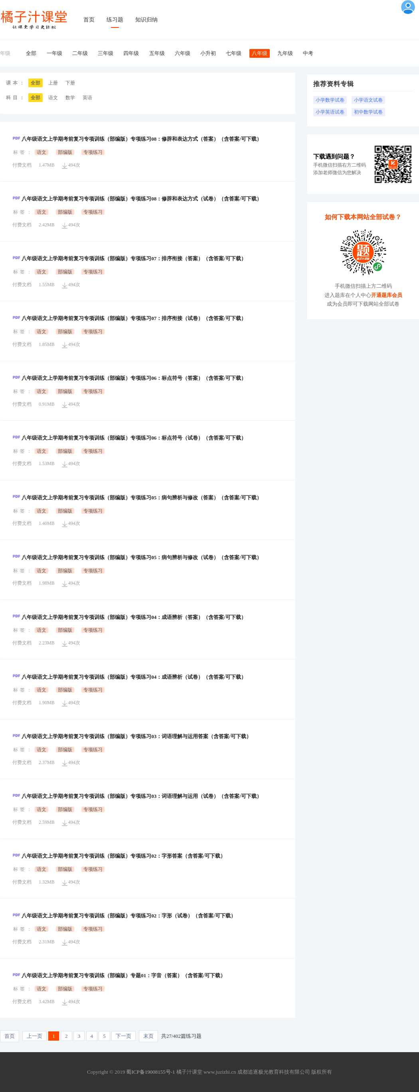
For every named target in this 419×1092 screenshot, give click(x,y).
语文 (53, 97)
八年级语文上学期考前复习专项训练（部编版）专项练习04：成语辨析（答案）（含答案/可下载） (129, 617)
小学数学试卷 (330, 100)
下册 (70, 83)
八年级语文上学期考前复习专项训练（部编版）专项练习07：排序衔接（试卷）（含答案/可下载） (129, 318)
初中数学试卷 (368, 112)
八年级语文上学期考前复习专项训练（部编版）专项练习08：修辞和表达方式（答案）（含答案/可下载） (137, 139)
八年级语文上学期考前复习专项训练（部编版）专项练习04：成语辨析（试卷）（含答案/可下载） (129, 677)
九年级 (285, 53)
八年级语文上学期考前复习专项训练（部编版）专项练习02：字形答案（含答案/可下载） (118, 856)
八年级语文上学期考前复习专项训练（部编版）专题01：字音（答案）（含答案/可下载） (118, 975)
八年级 (259, 53)
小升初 (208, 53)
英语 (87, 97)
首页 (89, 20)
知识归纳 (146, 20)
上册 (53, 83)
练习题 (115, 20)
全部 (31, 53)
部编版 (65, 152)
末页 (148, 1036)
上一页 (34, 1036)
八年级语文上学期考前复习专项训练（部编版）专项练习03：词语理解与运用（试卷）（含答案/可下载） (137, 796)
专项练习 (93, 152)
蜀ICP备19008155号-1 (150, 1072)
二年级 (80, 53)
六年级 (182, 53)
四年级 (131, 53)
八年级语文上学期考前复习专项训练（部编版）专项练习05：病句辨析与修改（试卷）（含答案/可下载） (137, 557)
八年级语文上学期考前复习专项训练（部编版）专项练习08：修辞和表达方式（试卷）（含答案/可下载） (137, 199)
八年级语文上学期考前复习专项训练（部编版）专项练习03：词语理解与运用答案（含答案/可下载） (131, 736)
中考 (308, 53)
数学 (70, 97)
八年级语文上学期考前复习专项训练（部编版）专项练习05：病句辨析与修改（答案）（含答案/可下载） (137, 498)
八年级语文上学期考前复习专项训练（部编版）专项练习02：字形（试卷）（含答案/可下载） (124, 916)
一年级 (54, 53)
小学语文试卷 (368, 100)
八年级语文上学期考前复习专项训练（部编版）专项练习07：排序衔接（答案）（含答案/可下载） (129, 258)
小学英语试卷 (330, 112)
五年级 (157, 53)
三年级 (105, 53)
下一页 (123, 1036)
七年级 (233, 53)
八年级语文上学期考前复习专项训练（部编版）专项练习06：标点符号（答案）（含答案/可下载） (129, 378)
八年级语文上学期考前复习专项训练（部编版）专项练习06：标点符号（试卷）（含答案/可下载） (129, 438)
